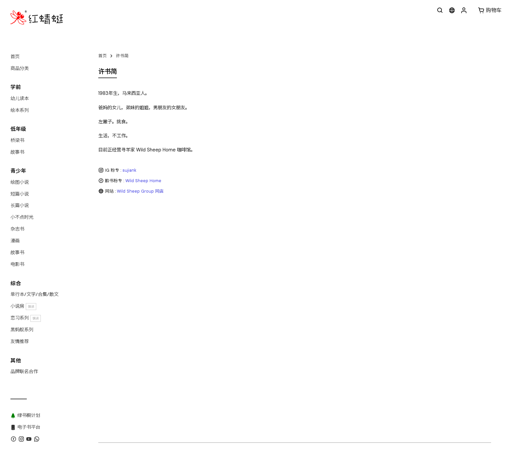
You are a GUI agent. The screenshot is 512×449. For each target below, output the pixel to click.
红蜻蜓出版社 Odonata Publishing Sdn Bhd (155, 307)
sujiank (129, 170)
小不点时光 (21, 217)
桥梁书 (17, 140)
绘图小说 (19, 182)
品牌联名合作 (24, 371)
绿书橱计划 (238, 295)
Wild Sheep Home (143, 180)
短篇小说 (19, 194)
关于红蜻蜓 (109, 295)
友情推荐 (19, 341)
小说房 (23, 306)
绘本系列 (19, 110)
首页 (15, 56)
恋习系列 (25, 318)
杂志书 (17, 229)
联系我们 (134, 295)
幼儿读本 (19, 98)
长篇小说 (19, 205)
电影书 (17, 264)
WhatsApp (160, 295)
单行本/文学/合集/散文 (34, 294)
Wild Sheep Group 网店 (140, 191)
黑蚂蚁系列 (21, 329)
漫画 (15, 240)
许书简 (122, 56)
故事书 (17, 152)
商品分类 (19, 68)
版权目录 (185, 295)
